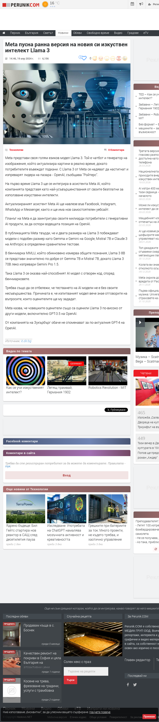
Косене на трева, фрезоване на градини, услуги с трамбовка (41, 685)
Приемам (149, 716)
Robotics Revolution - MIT (107, 387)
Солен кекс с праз (77, 661)
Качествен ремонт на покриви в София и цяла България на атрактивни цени (42, 660)
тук (7, 466)
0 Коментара (116, 150)
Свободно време (98, 33)
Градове (133, 33)
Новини (63, 33)
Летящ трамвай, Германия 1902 (59, 389)
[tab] (146, 374)
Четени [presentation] (145, 373)
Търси (70, 680)
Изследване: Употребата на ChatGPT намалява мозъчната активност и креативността (66, 532)
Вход (67, 475)
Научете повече (99, 712)
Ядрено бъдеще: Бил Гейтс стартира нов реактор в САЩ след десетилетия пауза (21, 532)
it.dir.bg (26, 341)
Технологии (16, 150)
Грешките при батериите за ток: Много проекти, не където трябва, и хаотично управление (107, 532)
